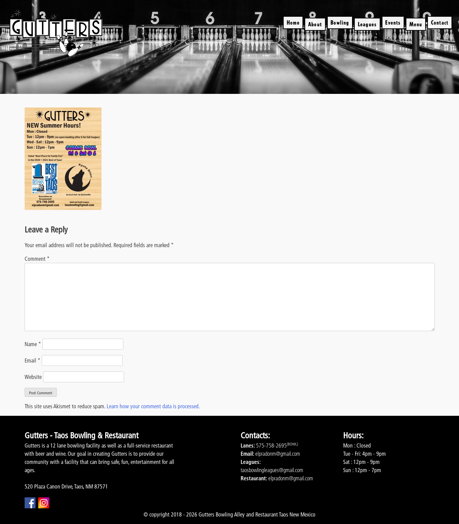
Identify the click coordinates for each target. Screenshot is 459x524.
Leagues (367, 24)
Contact (439, 22)
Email (32, 360)
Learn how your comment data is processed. (153, 406)
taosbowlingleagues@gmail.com (272, 470)
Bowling (339, 22)
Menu (415, 24)
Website (33, 376)
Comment (37, 258)
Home (293, 22)
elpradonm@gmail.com (277, 453)
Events (393, 22)
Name (33, 344)
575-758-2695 (271, 445)
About (315, 24)
